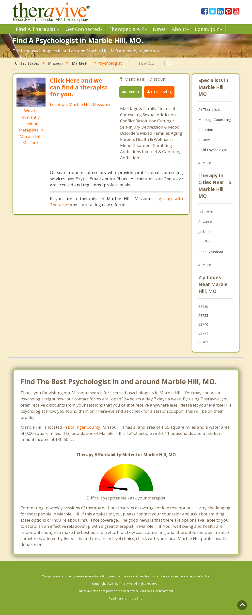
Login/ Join (208, 29)
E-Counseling (159, 91)
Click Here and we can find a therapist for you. (79, 87)
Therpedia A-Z (128, 29)
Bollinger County (84, 427)
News (159, 29)
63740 (203, 324)
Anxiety (204, 139)
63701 (203, 342)
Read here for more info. (126, 598)
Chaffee (204, 241)
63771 (203, 333)
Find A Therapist (37, 29)
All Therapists (209, 109)
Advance (205, 221)
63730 (203, 306)
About (180, 29)
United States (27, 63)
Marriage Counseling (214, 119)
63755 (203, 315)
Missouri (55, 63)
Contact (130, 91)
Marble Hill (81, 63)
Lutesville (205, 211)
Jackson (204, 231)
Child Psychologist (212, 149)
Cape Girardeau (210, 251)
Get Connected (83, 29)
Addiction (205, 129)
